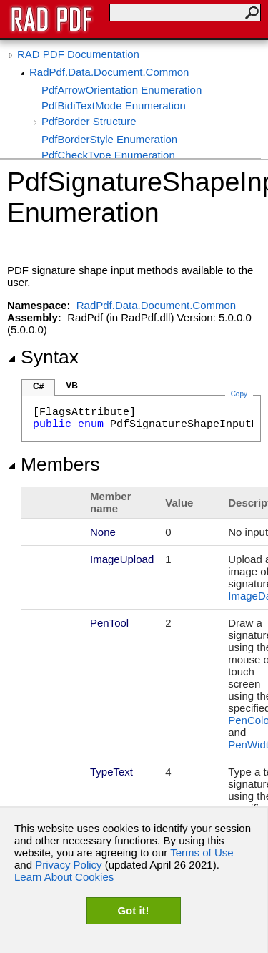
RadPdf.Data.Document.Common (109, 72)
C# (38, 386)
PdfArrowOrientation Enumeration (121, 90)
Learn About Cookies (64, 877)
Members (53, 464)
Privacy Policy (68, 865)
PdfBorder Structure (89, 121)
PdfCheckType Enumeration (108, 155)
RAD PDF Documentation (78, 54)
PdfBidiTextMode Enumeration (113, 105)
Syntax (43, 357)
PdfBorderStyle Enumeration (109, 139)
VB (72, 386)
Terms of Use (201, 852)
